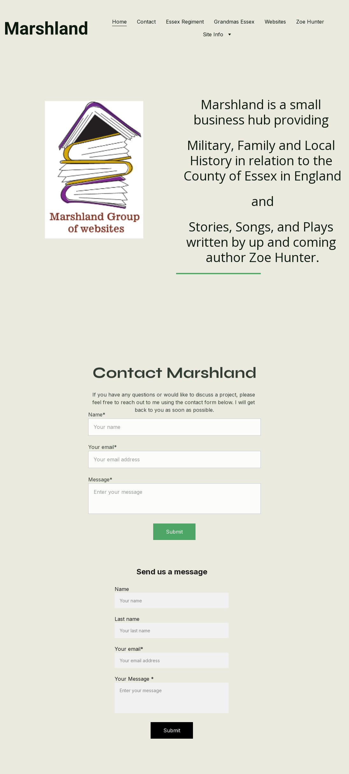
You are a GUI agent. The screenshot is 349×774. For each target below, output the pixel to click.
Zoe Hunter (310, 21)
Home (119, 21)
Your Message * (134, 679)
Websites (275, 21)
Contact (146, 21)
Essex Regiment (185, 21)
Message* (100, 487)
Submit (174, 539)
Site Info (213, 34)
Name (122, 589)
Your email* (129, 649)
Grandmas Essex (234, 21)
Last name (127, 619)
